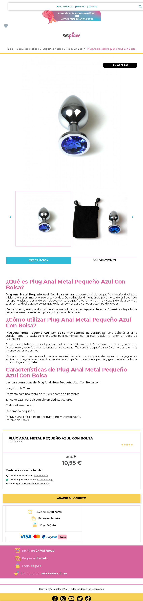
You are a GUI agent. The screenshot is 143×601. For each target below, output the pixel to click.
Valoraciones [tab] (104, 260)
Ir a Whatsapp (45, 479)
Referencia (13, 419)
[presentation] (10, 216)
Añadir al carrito (71, 498)
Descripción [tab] (39, 260)
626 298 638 (41, 475)
